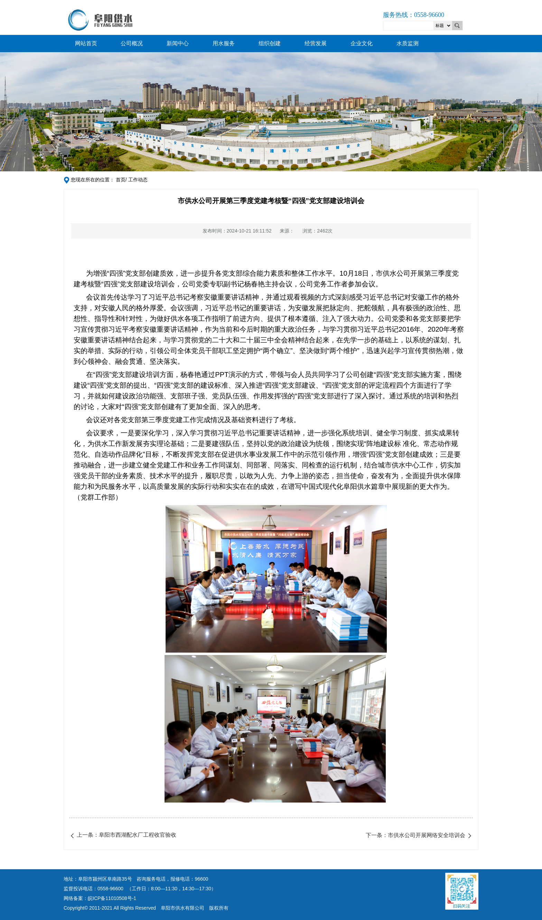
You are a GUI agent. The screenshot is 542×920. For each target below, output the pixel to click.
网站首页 (86, 43)
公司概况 (132, 43)
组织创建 (270, 43)
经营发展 (316, 43)
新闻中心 (178, 43)
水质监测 (407, 43)
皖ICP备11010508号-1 (112, 898)
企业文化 (362, 43)
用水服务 (224, 43)
